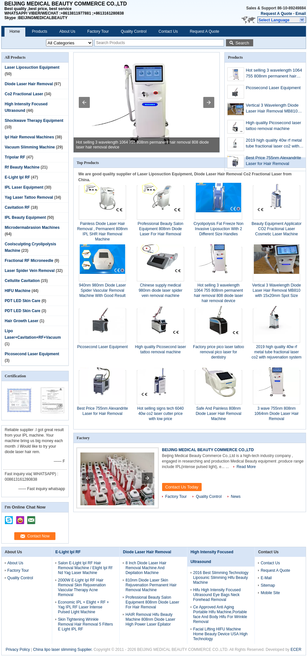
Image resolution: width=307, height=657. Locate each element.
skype (9, 518)
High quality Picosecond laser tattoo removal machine (273, 125)
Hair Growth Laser (22, 321)
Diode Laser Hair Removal (29, 84)
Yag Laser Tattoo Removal (29, 197)
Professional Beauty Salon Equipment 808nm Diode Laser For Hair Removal (160, 228)
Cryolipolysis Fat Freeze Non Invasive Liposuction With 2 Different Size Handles (218, 228)
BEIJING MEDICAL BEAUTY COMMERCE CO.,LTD (208, 450)
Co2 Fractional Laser (24, 94)
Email (300, 13)
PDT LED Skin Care (23, 301)
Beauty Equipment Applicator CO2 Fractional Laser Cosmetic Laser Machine (276, 228)
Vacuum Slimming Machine (30, 147)
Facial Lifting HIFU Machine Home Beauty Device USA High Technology (220, 634)
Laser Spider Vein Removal (30, 270)
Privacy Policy (18, 649)
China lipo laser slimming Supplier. (63, 649)
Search (242, 43)
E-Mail (266, 578)
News (236, 496)
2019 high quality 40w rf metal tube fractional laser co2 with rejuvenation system (274, 144)
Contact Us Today (181, 487)
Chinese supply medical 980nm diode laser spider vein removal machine (161, 290)
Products (39, 31)
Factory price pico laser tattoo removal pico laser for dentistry (218, 352)
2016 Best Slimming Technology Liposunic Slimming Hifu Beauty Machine (221, 577)
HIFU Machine (17, 290)
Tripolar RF (15, 157)
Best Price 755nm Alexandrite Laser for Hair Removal (273, 160)
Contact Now (38, 536)
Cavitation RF (17, 207)
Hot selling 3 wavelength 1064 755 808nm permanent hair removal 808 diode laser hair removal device (274, 74)
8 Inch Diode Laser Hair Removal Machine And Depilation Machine (145, 568)
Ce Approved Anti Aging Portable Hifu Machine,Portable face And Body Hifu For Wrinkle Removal (220, 614)
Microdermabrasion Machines (32, 227)
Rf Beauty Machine (22, 167)
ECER (295, 649)
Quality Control (134, 31)
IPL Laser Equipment (24, 187)
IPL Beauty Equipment (25, 217)
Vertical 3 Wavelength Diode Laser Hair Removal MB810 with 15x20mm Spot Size (272, 109)
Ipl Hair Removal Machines (29, 137)
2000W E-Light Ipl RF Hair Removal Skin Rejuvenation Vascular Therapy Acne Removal (82, 587)
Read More (246, 466)
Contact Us (168, 31)
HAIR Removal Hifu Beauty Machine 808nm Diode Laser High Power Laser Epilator (150, 619)
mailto (31, 518)
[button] (281, 20)
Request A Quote (276, 13)
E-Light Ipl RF (17, 177)
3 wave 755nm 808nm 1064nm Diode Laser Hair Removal (276, 413)
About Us (67, 31)
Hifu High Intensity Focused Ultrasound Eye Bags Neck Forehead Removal (217, 595)
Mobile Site (270, 593)
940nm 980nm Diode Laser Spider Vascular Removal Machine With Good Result (102, 290)
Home (15, 31)
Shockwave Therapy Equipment (34, 120)
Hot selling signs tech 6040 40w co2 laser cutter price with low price (160, 413)
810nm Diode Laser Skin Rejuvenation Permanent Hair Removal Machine (150, 585)
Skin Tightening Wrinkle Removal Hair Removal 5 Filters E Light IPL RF (85, 624)
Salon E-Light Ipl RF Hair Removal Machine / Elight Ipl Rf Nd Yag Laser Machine (85, 568)
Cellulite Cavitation (22, 280)
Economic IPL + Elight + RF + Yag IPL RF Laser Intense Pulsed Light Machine (83, 607)
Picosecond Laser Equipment (32, 354)
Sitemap (268, 585)
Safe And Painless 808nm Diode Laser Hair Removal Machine (219, 413)
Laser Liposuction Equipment (32, 67)
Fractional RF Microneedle (29, 260)
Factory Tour (98, 31)
